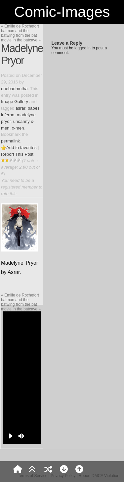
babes (34, 108)
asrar (20, 108)
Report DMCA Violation (99, 475)
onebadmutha (14, 88)
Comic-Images (62, 11)
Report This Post (17, 154)
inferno (7, 114)
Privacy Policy (63, 475)
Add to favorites (21, 147)
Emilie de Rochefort (20, 26)
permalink (10, 140)
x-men (18, 128)
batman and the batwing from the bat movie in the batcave (21, 35)
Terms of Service (32, 475)
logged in (82, 48)
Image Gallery (14, 101)
